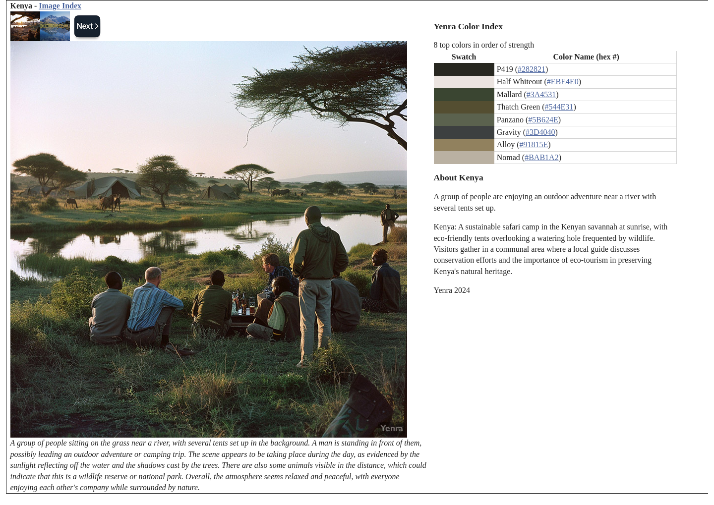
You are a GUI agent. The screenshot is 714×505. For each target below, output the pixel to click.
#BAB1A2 (541, 157)
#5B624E (543, 119)
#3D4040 (540, 132)
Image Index (60, 5)
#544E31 (559, 107)
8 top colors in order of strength (484, 45)
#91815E (534, 144)
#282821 (531, 69)
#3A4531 (541, 94)
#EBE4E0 (563, 81)
